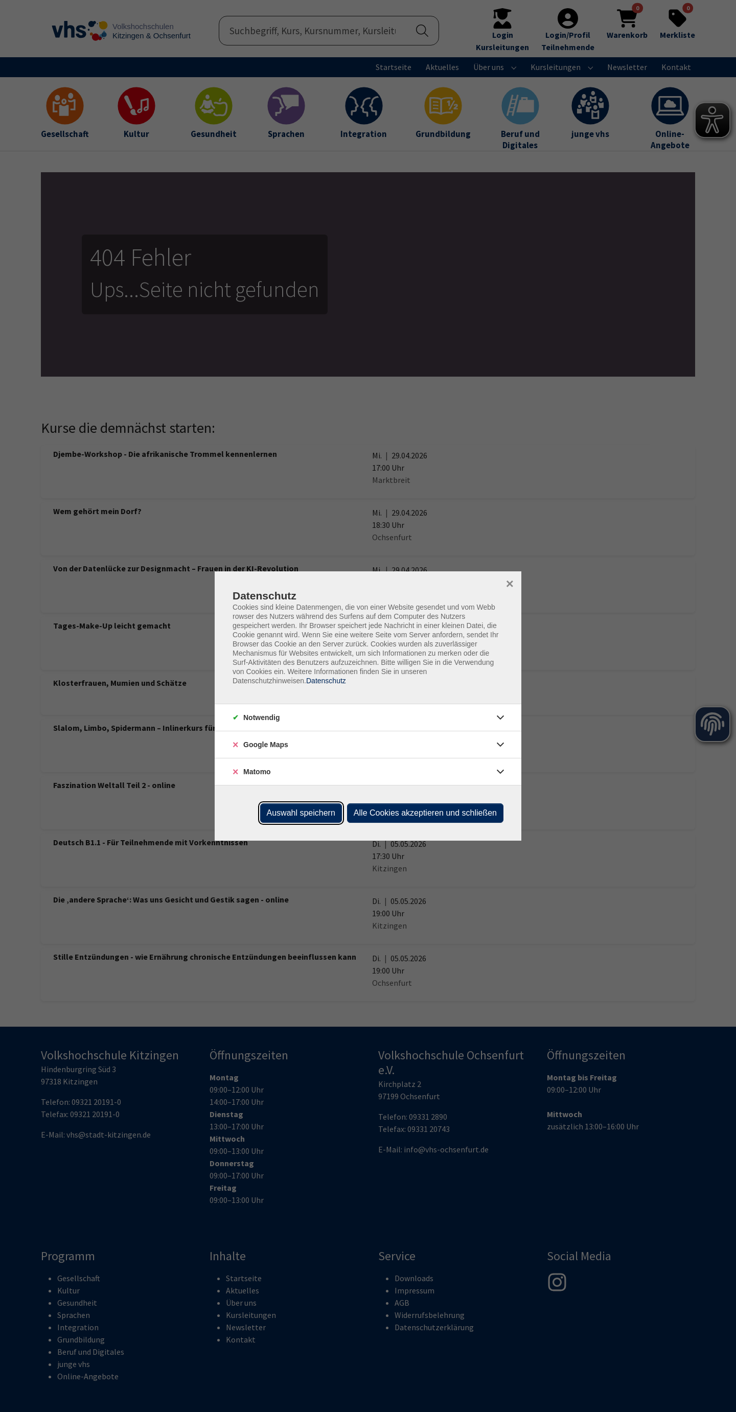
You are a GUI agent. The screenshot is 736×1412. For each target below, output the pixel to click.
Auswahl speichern (301, 812)
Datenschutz (326, 681)
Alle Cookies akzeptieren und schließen (425, 812)
